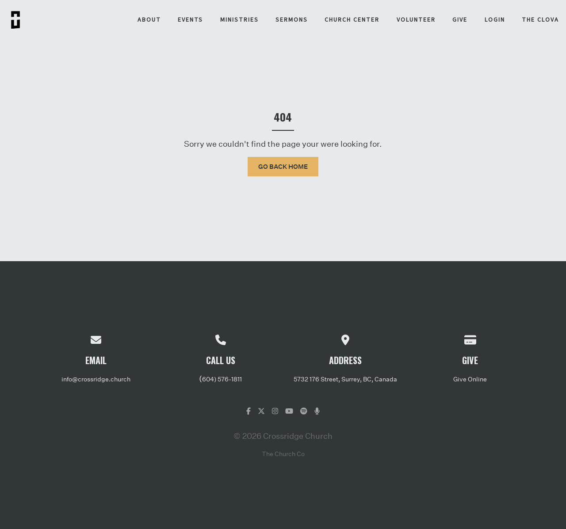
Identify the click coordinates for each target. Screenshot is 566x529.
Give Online (470, 379)
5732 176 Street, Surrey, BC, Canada (345, 379)
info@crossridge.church (95, 379)
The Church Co (283, 453)
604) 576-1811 (222, 379)
